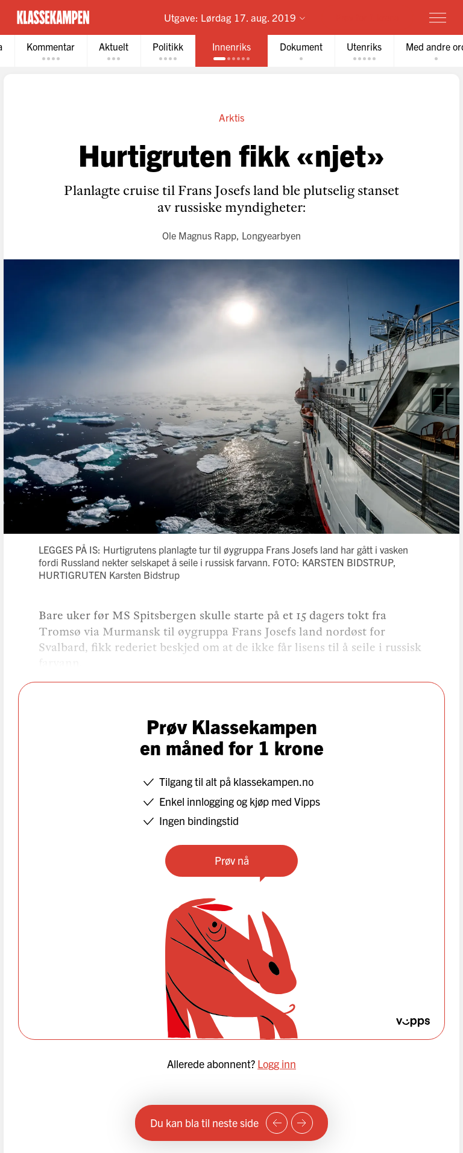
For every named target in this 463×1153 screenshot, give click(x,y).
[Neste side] (302, 1123)
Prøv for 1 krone (367, 17)
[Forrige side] (277, 1123)
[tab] (50, 51)
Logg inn (276, 1064)
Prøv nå (232, 860)
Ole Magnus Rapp (199, 235)
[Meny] (437, 17)
